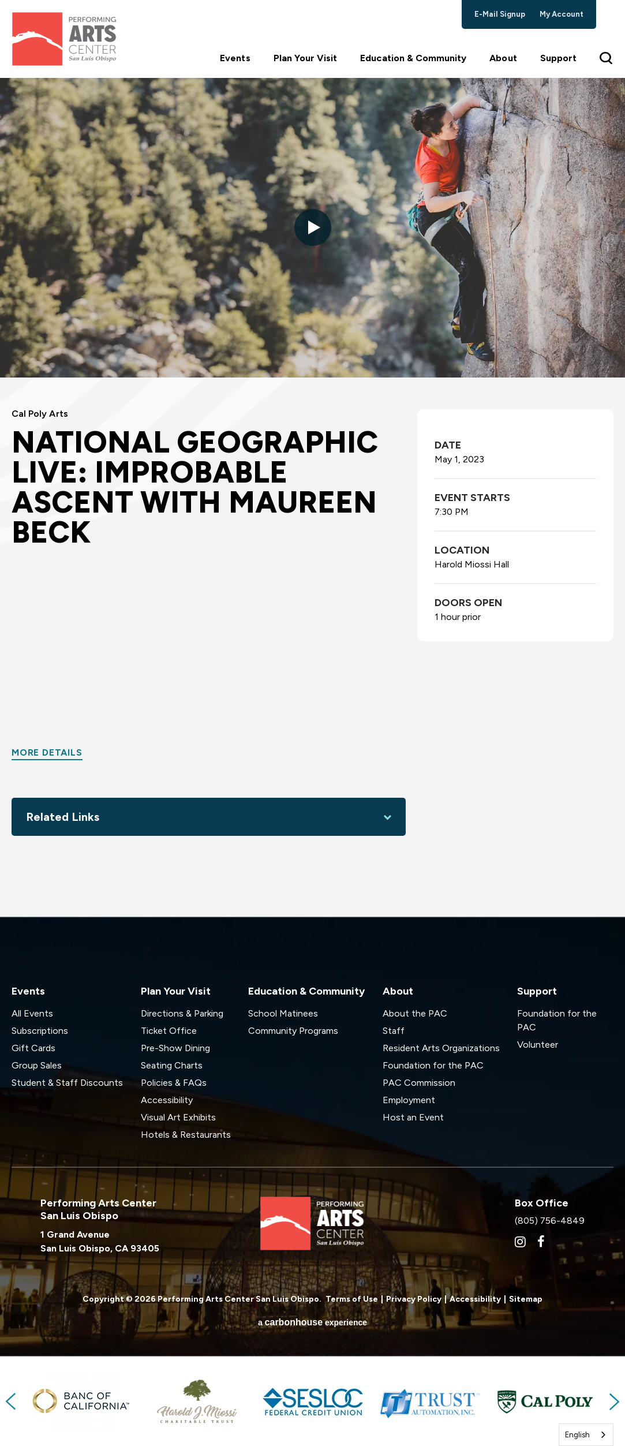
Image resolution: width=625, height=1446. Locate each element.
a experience (312, 1322)
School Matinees (283, 1013)
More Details (47, 752)
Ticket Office (169, 1030)
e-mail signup (500, 14)
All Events (32, 1013)
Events (235, 58)
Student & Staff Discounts (67, 1082)
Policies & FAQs (174, 1082)
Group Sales (37, 1065)
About (503, 58)
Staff (394, 1030)
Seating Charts (172, 1065)
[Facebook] (541, 1241)
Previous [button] (11, 1401)
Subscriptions (40, 1030)
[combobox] (586, 1434)
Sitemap (525, 1299)
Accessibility (167, 1099)
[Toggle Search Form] (606, 58)
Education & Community (413, 58)
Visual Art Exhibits (178, 1117)
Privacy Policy (413, 1299)
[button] (312, 227)
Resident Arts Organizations (441, 1048)
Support (558, 58)
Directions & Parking (182, 1013)
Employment (409, 1099)
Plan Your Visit (306, 58)
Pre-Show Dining (175, 1048)
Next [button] (613, 1401)
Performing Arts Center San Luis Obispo (64, 39)
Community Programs (293, 1030)
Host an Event (413, 1117)
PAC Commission (419, 1082)
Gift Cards (33, 1048)
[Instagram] (520, 1241)
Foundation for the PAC (433, 1065)
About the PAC (415, 1013)
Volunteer (537, 1044)
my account (562, 14)
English (577, 1434)
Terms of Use (351, 1299)
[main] (312, 497)
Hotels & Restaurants (186, 1134)
